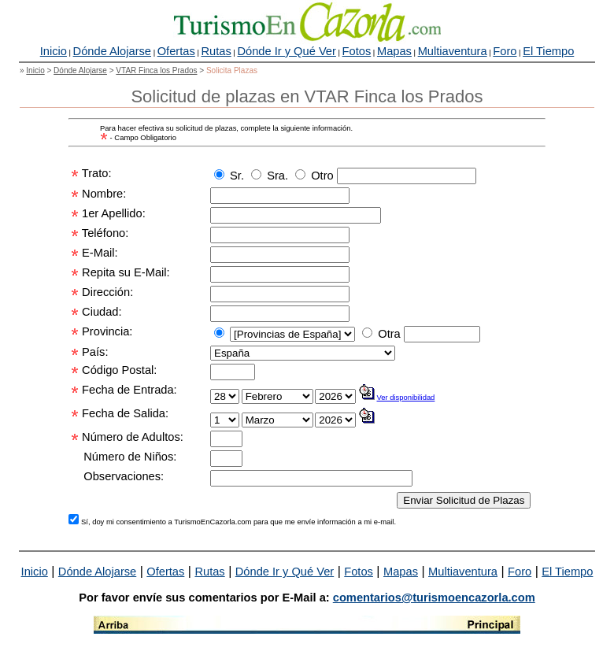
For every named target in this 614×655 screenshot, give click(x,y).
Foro (504, 51)
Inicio (53, 51)
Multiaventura (452, 51)
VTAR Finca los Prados (156, 70)
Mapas (394, 51)
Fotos (357, 51)
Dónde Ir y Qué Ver (286, 51)
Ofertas (176, 51)
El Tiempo (548, 51)
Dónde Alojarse (112, 51)
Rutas (216, 51)
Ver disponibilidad (406, 397)
